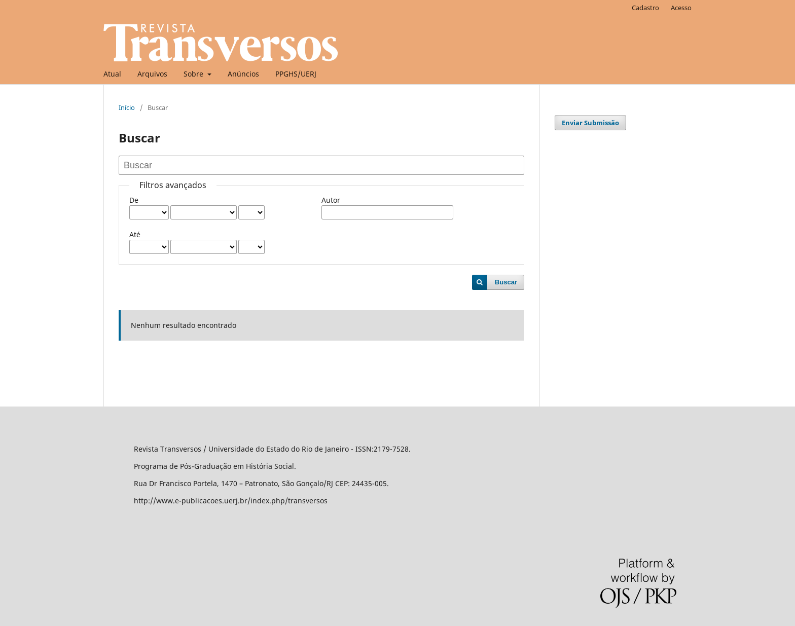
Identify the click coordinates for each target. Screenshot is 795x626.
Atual (112, 74)
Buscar (506, 282)
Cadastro (645, 7)
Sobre (194, 74)
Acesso (681, 7)
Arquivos (152, 74)
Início (127, 107)
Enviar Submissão (590, 122)
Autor (330, 200)
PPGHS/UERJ (295, 74)
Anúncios (243, 74)
